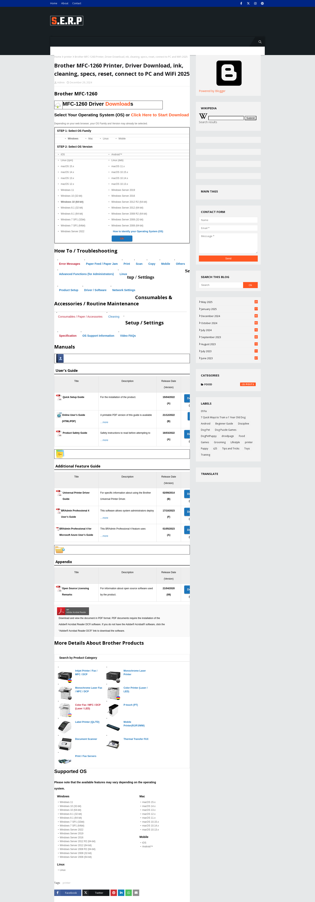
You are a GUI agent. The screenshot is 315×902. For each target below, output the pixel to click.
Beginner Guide (224, 423)
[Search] (221, 285)
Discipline (243, 423)
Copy (151, 263)
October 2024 (229, 323)
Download (117, 104)
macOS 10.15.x (119, 172)
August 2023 (229, 344)
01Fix (204, 411)
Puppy (204, 448)
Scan (139, 263)
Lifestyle (235, 442)
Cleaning (113, 316)
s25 (215, 448)
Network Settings (123, 290)
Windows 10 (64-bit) (72, 201)
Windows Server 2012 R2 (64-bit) (129, 201)
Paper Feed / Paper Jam (102, 263)
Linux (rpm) (67, 160)
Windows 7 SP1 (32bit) (73, 219)
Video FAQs (128, 335)
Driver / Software (95, 290)
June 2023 (229, 358)
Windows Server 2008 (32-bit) (127, 219)
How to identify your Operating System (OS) (138, 231)
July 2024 (229, 330)
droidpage (228, 436)
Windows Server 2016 (123, 195)
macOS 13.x (67, 178)
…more (104, 422)
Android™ (116, 154)
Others (180, 263)
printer (68, 56)
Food (230, 384)
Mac (90, 138)
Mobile (122, 138)
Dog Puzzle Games (225, 430)
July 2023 (229, 351)
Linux (106, 138)
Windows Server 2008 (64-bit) (127, 225)
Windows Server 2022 (72, 231)
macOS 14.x (67, 172)
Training (205, 454)
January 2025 (229, 309)
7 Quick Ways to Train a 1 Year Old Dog (223, 417)
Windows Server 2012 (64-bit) (127, 207)
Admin (61, 82)
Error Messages (69, 263)
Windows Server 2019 (123, 190)
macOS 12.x (67, 184)
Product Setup (68, 290)
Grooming (220, 442)
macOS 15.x (67, 166)
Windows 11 (67, 190)
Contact (76, 3)
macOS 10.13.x (119, 184)
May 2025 (229, 302)
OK (122, 238)
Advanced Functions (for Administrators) (86, 274)
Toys (247, 448)
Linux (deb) (117, 160)
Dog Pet (205, 430)
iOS (63, 154)
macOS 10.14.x (119, 178)
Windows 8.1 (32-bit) (72, 207)
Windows (73, 138)
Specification (68, 335)
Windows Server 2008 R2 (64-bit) (129, 213)
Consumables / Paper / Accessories (80, 316)
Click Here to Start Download (160, 114)
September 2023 (229, 337)
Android (205, 423)
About (64, 3)
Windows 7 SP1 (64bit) (73, 225)
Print (127, 263)
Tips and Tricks (230, 448)
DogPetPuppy (209, 436)
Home (53, 3)
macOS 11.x (118, 166)
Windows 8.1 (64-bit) (72, 213)
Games (205, 442)
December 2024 (229, 316)
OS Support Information (98, 335)
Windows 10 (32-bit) (71, 195)
